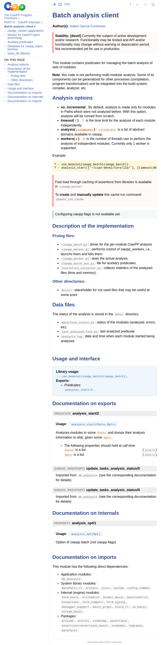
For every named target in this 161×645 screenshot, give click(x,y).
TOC (67, 4)
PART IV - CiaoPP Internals (22, 22)
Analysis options (18, 64)
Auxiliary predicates (20, 42)
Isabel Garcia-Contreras (87, 26)
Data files (14, 84)
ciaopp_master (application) (26, 30)
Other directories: (22, 80)
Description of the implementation (19, 70)
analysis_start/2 (86, 413)
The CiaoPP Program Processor (18, 16)
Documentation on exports (25, 92)
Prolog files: (18, 76)
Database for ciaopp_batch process (25, 48)
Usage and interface (21, 88)
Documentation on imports (25, 101)
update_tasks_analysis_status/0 (113, 468)
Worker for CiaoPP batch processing (24, 36)
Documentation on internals (25, 97)
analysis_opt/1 (84, 523)
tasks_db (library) (19, 53)
